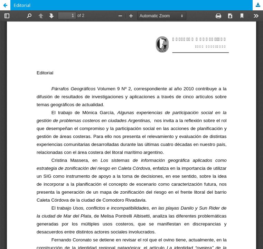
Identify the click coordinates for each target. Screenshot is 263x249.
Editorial (22, 5)
